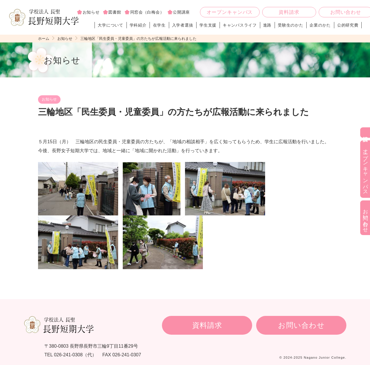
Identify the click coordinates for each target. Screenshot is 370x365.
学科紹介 (138, 25)
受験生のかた (290, 25)
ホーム (43, 38)
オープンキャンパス (230, 12)
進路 (267, 25)
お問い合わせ (301, 325)
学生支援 (207, 25)
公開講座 (181, 12)
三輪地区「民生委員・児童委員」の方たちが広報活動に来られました (138, 38)
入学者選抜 (182, 25)
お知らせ (91, 12)
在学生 (159, 25)
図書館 (114, 12)
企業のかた (320, 25)
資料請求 (289, 12)
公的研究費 (347, 25)
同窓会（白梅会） (147, 12)
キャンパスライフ (240, 25)
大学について (110, 25)
